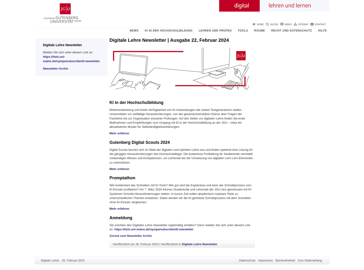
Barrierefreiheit (285, 260)
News (134, 30)
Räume (259, 30)
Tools (243, 30)
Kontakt (320, 24)
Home (260, 24)
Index (288, 24)
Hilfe (322, 30)
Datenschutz (247, 260)
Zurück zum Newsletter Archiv (131, 236)
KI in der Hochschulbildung (168, 30)
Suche (274, 24)
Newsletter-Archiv (55, 68)
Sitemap (303, 24)
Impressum (265, 260)
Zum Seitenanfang (310, 260)
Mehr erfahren (119, 133)
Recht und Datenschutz (291, 30)
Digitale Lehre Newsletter (199, 244)
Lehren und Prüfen (215, 30)
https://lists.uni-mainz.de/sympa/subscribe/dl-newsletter (154, 229)
